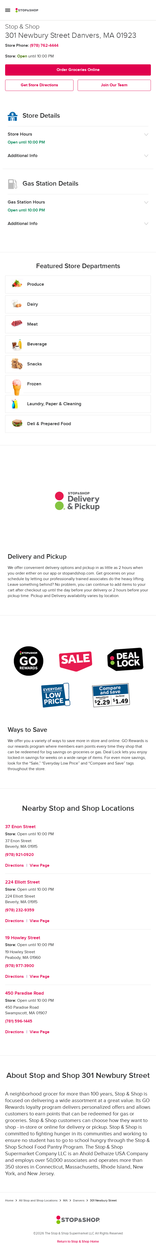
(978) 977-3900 (19, 965)
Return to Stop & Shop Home (78, 1242)
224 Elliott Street (22, 882)
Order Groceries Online (78, 69)
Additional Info (22, 155)
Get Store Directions (39, 85)
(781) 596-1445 (18, 1021)
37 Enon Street (20, 826)
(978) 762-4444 (44, 45)
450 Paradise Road (24, 993)
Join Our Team (114, 85)
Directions (14, 865)
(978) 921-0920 (19, 854)
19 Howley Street (22, 937)
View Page (39, 865)
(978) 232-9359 (19, 910)
